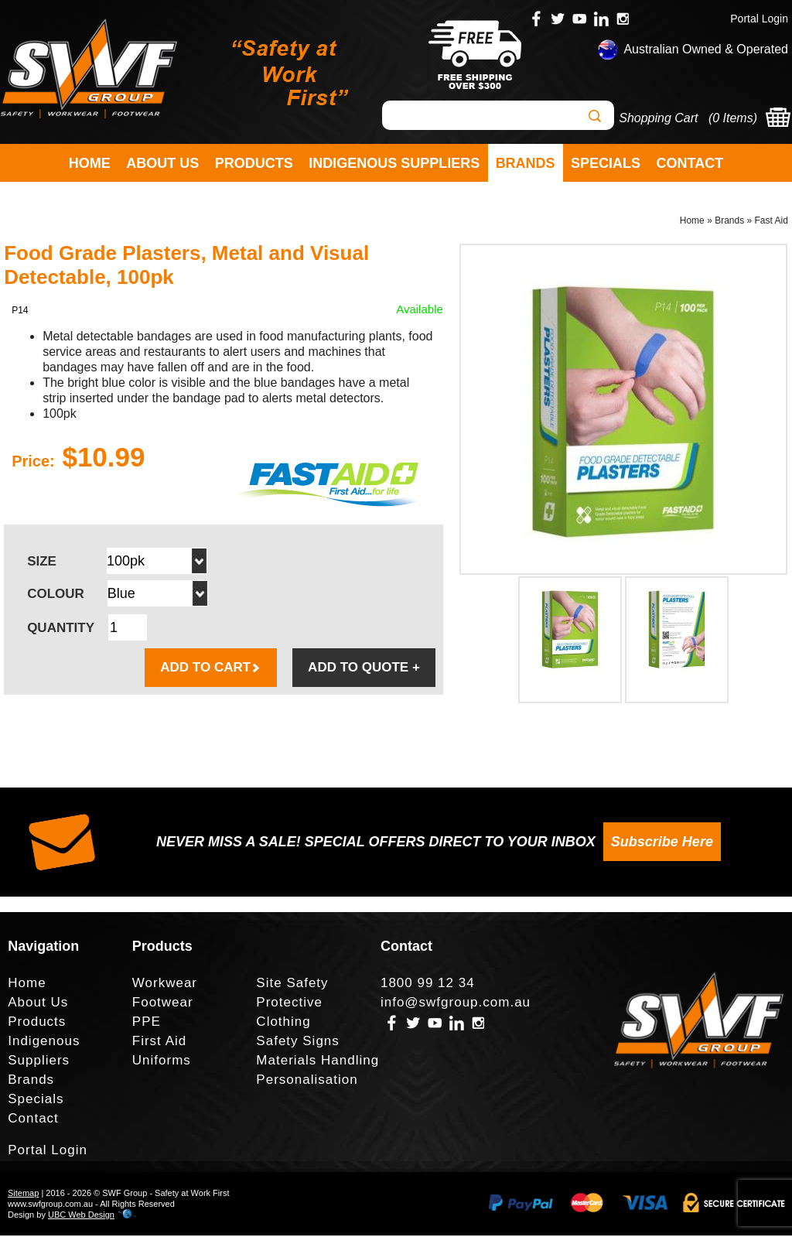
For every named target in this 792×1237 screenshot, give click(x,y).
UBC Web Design (81, 1216)
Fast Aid (771, 221)
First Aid (159, 1042)
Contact (690, 163)
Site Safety (292, 984)
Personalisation (306, 1081)
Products (254, 163)
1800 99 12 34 (428, 984)
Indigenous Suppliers (394, 163)
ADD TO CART (210, 668)
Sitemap (23, 1194)
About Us (162, 163)
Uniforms (161, 1061)
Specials (605, 163)
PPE (146, 1023)
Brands (525, 163)
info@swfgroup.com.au (456, 1003)
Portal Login (759, 18)
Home (90, 163)
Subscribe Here (662, 843)
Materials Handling (317, 1061)
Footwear (162, 1003)
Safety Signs (297, 1042)
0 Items (732, 118)
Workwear (164, 984)
